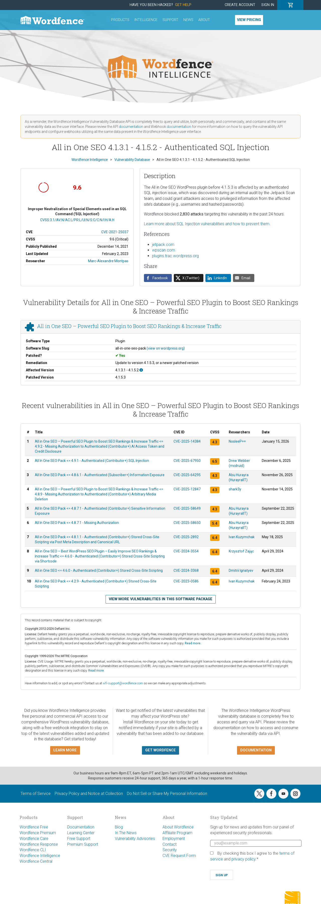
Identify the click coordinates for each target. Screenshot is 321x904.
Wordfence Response (39, 844)
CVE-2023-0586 (186, 581)
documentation (131, 127)
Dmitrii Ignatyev (241, 570)
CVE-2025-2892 (186, 537)
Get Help (183, 5)
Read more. (193, 643)
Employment (174, 838)
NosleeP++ (237, 441)
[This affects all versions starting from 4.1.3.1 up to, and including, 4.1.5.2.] (141, 370)
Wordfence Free (34, 827)
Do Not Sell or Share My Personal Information (167, 793)
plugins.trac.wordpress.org (175, 255)
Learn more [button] (65, 750)
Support (170, 20)
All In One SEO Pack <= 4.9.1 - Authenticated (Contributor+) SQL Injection (92, 461)
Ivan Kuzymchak (242, 537)
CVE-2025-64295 (187, 475)
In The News (126, 832)
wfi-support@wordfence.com (123, 683)
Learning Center (81, 832)
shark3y (235, 489)
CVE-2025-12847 (187, 489)
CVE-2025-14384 (187, 441)
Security (170, 849)
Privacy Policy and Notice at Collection (89, 793)
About (204, 20)
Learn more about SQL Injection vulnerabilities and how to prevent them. (207, 223)
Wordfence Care (34, 838)
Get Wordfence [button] (160, 750)
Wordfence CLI (33, 849)
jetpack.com (163, 244)
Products (120, 20)
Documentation (80, 827)
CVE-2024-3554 (186, 551)
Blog (119, 827)
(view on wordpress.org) (166, 348)
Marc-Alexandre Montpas (108, 261)
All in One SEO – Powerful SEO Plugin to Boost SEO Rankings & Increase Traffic (129, 326)
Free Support (78, 838)
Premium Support (82, 844)
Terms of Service (36, 793)
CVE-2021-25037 (114, 232)
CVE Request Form (179, 855)
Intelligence (145, 20)
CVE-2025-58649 (187, 508)
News (188, 20)
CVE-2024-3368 (186, 570)
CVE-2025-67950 (187, 461)
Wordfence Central (36, 861)
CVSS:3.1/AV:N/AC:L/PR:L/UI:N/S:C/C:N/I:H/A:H (77, 220)
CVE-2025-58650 (187, 523)
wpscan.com (163, 250)
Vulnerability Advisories (135, 838)
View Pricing (249, 20)
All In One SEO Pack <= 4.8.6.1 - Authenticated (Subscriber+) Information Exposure (100, 475)
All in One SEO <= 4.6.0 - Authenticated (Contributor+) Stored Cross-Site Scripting (99, 570)
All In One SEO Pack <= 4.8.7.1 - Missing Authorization (77, 523)
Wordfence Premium (38, 832)
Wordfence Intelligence (40, 855)
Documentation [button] (256, 750)
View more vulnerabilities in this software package (160, 599)
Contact (170, 844)
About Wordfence (178, 827)
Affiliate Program (177, 832)
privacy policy (243, 859)
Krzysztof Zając (241, 551)
